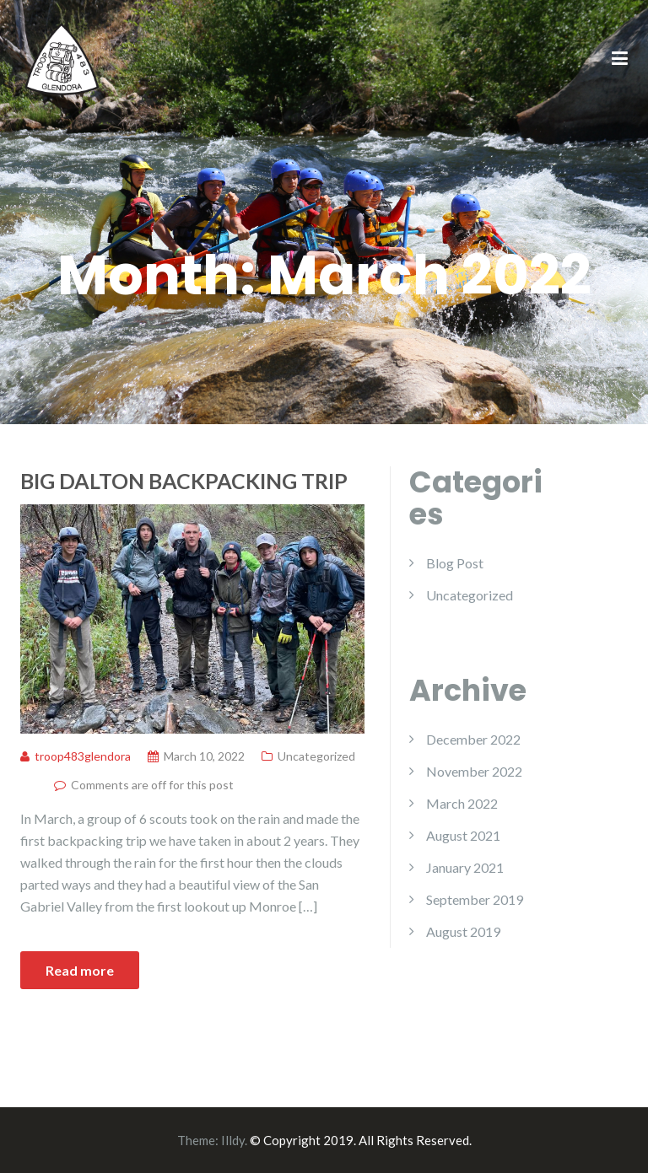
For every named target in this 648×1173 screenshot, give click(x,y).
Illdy (233, 1140)
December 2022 (473, 739)
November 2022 (474, 771)
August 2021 (463, 835)
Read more (80, 970)
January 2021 (465, 867)
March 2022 (462, 803)
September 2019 (474, 899)
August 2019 (463, 931)
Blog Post (454, 563)
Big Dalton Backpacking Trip (184, 480)
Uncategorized (316, 756)
